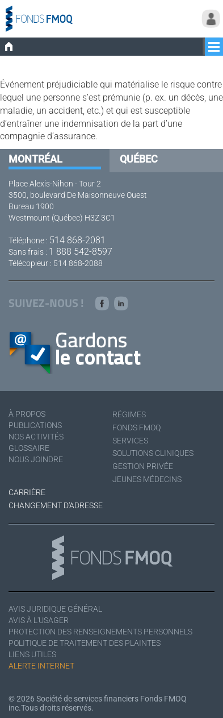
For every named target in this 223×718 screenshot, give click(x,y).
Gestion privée (142, 466)
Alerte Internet (41, 665)
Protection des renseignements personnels (100, 631)
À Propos (27, 413)
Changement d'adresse (56, 505)
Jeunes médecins (147, 479)
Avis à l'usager (39, 620)
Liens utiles (32, 654)
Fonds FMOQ (136, 427)
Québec (139, 159)
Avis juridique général (55, 608)
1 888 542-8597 (80, 251)
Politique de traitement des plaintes (85, 643)
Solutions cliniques (152, 453)
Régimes (129, 414)
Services (130, 440)
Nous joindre (36, 459)
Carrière (27, 492)
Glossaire (29, 448)
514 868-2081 (77, 240)
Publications (35, 425)
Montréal (35, 159)
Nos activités (36, 436)
